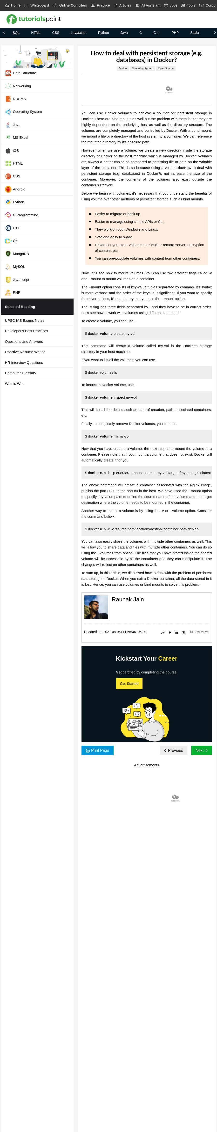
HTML (36, 33)
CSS (55, 33)
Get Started (129, 683)
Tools (188, 5)
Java (124, 33)
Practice (100, 5)
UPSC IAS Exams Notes (24, 320)
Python (103, 33)
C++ (156, 33)
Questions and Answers (24, 341)
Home (13, 5)
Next (201, 750)
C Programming (21, 215)
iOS (12, 150)
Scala (194, 33)
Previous (173, 750)
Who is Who (15, 383)
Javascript (79, 33)
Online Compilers (70, 5)
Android (15, 189)
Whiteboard (36, 5)
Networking (18, 86)
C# (11, 241)
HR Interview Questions (24, 362)
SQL (16, 33)
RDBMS (15, 98)
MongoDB (17, 253)
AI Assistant (147, 5)
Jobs (170, 5)
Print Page (97, 750)
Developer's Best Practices (26, 331)
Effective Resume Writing (25, 352)
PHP (175, 33)
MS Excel (16, 137)
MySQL (15, 266)
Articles (122, 5)
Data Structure (20, 73)
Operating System (23, 112)
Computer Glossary (20, 373)
